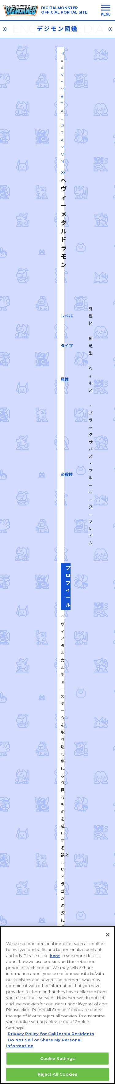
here (55, 959)
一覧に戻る (58, 800)
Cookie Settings (57, 1061)
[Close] (107, 938)
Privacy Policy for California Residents (51, 1037)
